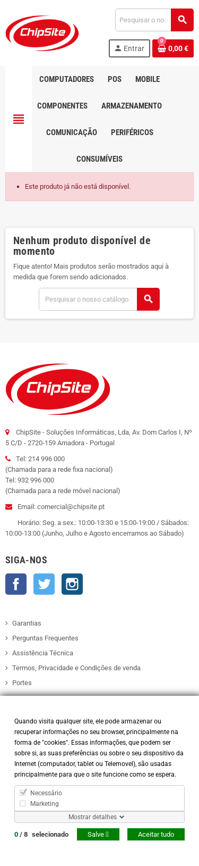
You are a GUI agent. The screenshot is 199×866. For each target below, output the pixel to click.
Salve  (98, 834)
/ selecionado (41, 834)
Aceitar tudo (156, 834)
